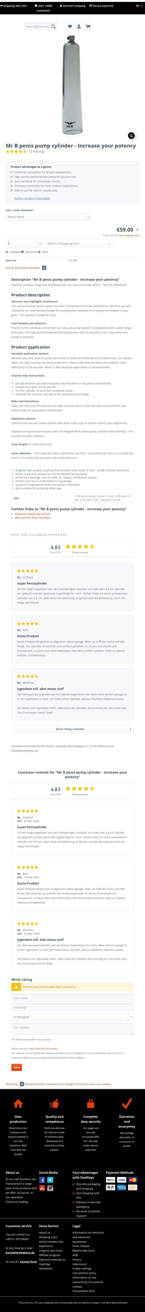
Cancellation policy (84, 1273)
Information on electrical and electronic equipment (88, 1237)
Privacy (76, 1259)
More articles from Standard (31, 517)
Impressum (79, 1264)
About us (44, 1232)
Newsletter (46, 1268)
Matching (15, 1084)
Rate (43, 252)
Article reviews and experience (51, 1244)
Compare (13, 252)
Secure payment (101, 6)
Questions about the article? (30, 514)
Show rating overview (93, 728)
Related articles (34, 1084)
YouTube (42, 1188)
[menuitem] (41, 28)
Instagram (50, 1188)
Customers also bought (59, 1084)
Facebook (42, 1180)
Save (17, 1067)
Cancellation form (83, 1291)
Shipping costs (48, 1237)
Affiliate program (49, 1255)
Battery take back (83, 1250)
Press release (80, 1246)
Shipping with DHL (13, 6)
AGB (75, 1255)
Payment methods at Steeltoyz (52, 1262)
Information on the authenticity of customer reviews (87, 1282)
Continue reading (17, 1202)
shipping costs (51, 1302)
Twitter (50, 1180)
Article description (17, 268)
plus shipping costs (129, 235)
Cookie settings (82, 1268)
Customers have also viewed (93, 1084)
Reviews (38, 268)
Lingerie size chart (50, 1250)
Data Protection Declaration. (43, 1048)
